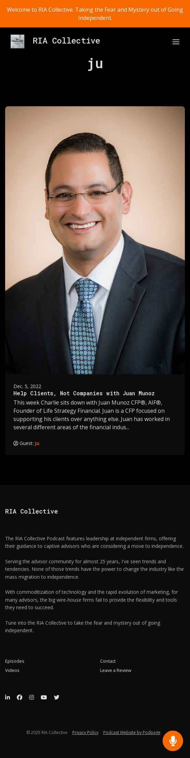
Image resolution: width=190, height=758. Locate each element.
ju (37, 443)
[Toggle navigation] (176, 41)
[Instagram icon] (31, 697)
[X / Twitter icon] (56, 697)
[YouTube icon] (44, 697)
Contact (108, 661)
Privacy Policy (85, 732)
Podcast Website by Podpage (132, 732)
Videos (12, 670)
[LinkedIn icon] (7, 697)
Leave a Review (115, 670)
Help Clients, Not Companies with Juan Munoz (84, 393)
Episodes (14, 661)
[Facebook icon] (19, 697)
